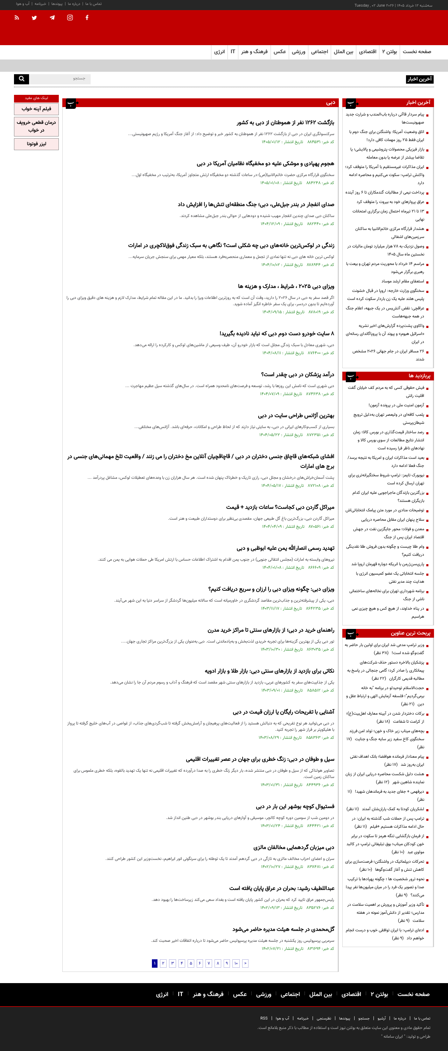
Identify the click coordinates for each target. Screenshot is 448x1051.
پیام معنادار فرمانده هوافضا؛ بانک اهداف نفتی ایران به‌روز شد (387, 761)
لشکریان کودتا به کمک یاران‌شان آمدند (385, 809)
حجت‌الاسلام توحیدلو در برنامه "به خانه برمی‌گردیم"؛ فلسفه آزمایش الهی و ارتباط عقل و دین (385, 696)
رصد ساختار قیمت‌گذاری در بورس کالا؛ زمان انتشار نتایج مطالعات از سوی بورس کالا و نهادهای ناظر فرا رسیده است (388, 440)
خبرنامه (40, 4)
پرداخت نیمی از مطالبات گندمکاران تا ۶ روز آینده (384, 192)
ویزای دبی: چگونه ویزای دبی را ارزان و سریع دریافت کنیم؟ (271, 589)
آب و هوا (22, 4)
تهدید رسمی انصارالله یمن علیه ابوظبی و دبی (285, 548)
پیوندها (57, 4)
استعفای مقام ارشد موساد (403, 281)
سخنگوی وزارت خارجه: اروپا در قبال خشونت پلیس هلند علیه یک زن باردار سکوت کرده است (385, 295)
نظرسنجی (324, 1019)
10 (236, 963)
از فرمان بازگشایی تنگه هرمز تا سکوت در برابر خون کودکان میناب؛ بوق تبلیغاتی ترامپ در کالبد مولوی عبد (385, 844)
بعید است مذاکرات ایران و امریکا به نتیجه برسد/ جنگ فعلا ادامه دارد (386, 462)
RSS (264, 1019)
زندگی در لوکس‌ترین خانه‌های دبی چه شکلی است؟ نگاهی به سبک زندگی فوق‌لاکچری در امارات (231, 245)
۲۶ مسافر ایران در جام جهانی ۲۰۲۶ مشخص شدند (388, 355)
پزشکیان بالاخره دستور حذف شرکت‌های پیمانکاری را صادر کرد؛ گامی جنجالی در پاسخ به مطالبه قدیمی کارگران (385, 670)
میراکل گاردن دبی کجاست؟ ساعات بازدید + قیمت (280, 507)
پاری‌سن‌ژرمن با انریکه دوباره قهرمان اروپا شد (387, 564)
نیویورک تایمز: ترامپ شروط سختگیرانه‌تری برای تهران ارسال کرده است (386, 479)
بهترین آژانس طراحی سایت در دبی (296, 416)
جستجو (364, 1019)
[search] (21, 79)
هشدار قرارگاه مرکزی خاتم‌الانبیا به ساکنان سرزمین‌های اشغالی (389, 233)
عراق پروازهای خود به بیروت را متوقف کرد (390, 202)
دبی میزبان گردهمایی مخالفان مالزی (293, 847)
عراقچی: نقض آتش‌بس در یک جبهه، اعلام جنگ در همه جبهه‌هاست (385, 312)
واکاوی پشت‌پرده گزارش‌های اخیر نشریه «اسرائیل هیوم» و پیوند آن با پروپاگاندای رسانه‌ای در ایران (385, 334)
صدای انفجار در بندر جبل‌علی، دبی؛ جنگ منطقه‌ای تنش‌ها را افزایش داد (256, 205)
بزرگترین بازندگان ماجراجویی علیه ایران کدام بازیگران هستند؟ (388, 497)
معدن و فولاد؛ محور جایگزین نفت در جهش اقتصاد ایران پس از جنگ (388, 533)
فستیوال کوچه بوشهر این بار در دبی (295, 807)
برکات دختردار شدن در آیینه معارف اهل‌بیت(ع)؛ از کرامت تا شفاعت (385, 717)
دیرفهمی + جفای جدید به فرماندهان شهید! (386, 796)
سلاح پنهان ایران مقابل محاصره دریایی (392, 520)
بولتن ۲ (389, 52)
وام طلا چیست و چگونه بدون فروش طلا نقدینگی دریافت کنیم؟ (385, 551)
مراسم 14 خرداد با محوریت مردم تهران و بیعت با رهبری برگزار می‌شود (385, 268)
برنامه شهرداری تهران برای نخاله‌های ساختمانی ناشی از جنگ (386, 595)
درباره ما (74, 4)
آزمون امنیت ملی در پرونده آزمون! (396, 405)
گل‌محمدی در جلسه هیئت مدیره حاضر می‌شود (283, 929)
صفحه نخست (417, 52)
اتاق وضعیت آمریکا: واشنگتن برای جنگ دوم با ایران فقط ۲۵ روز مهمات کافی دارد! (386, 136)
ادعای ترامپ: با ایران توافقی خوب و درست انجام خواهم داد (385, 934)
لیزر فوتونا (36, 144)
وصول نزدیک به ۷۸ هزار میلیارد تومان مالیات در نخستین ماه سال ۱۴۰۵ (385, 250)
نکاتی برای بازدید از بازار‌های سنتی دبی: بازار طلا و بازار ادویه (269, 671)
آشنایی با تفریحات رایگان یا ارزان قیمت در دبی (283, 712)
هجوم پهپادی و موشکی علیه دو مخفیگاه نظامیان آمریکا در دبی (265, 164)
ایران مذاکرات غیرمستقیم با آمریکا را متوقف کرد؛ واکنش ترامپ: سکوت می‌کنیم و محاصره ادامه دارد (384, 175)
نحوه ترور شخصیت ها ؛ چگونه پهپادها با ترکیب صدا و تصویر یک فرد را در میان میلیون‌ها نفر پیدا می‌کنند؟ (385, 887)
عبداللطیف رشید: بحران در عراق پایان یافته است (281, 888)
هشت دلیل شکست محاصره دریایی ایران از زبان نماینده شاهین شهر (384, 778)
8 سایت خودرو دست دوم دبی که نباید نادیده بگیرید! (276, 334)
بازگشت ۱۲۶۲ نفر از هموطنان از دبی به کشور (285, 123)
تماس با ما (93, 4)
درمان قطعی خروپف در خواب (36, 126)
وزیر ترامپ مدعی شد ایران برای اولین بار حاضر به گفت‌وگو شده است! (384, 649)
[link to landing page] (399, 27)
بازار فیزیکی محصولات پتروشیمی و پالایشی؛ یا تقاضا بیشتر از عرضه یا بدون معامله (387, 153)
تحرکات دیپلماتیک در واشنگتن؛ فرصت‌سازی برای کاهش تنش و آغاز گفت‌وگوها (384, 866)
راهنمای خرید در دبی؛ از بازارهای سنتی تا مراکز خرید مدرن (271, 630)
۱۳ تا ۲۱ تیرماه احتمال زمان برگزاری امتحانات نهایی (388, 215)
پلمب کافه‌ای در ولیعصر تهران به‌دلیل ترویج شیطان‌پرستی (389, 419)
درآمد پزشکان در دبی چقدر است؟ (297, 375)
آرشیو (382, 1019)
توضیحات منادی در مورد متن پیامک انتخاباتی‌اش (384, 510)
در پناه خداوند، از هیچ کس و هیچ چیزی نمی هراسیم (388, 612)
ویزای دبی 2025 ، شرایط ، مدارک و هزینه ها (286, 286)
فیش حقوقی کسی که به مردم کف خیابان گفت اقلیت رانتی (386, 392)
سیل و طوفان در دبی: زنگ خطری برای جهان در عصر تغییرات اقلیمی (260, 759)
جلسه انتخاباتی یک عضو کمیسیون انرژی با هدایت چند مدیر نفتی (390, 577)
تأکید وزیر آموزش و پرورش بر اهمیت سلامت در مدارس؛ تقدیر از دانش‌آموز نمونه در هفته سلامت (385, 913)
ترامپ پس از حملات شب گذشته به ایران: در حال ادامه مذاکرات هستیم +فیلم (388, 822)
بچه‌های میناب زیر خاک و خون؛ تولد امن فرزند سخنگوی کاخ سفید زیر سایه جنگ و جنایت (385, 739)
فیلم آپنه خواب (36, 109)
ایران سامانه (393, 1037)
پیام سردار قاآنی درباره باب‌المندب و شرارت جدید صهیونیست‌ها (353, 79)
